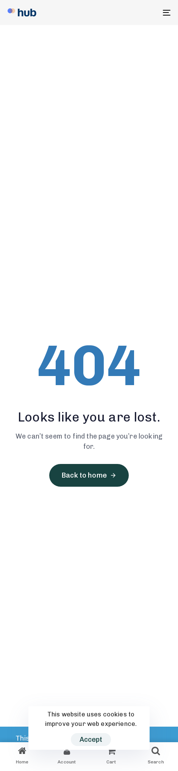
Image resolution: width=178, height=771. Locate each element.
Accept (91, 739)
